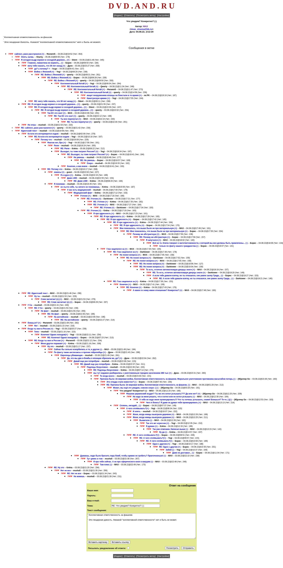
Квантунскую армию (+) (98, 98)
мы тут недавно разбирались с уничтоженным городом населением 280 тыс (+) (132, 373)
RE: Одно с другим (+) (169, 447)
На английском (61, 317)
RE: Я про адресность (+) (112, 216)
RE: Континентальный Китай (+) (82, 86)
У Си (30, 305)
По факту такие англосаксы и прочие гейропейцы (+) (80, 352)
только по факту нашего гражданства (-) (178, 246)
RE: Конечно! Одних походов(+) (62, 337)
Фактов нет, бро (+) (56, 142)
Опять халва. (28, 57)
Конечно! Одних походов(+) (54, 334)
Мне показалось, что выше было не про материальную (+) (148, 228)
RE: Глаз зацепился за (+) (125, 252)
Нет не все (65, 470)
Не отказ (32, 125)
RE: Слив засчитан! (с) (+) (59, 302)
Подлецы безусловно (97, 367)
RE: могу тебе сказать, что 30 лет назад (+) (55, 101)
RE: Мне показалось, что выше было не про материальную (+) (157, 231)
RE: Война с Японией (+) (53, 75)
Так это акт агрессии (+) (157, 423)
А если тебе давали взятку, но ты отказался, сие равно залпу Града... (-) (188, 275)
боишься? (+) (34, 323)
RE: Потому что (54, 169)
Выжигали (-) (145, 420)
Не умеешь (79, 157)
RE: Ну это (59, 467)
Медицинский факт (83, 193)
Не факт (45, 311)
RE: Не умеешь (87, 160)
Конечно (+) (125, 284)
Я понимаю (59, 184)
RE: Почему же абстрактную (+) (154, 237)
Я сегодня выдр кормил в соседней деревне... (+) (45, 60)
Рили (56, 145)
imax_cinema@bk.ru (141, 29)
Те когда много (107, 376)
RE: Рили (64, 148)
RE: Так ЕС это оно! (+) (65, 116)
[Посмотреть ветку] (145, 15)
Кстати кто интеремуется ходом (43, 134)
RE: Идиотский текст (38, 293)
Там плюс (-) (106, 464)
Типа (36, 332)
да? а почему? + (42, 69)
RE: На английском (69, 320)
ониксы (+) (59, 172)
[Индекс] (118, 15)
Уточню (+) (85, 196)
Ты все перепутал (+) (70, 119)
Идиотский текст (29, 131)
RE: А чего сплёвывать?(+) (146, 435)
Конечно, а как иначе (77, 166)
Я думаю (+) (151, 426)
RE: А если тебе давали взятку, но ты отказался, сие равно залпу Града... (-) (196, 278)
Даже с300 (72, 178)
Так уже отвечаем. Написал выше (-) (170, 429)
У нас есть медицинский (79, 190)
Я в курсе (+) (66, 175)
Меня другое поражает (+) (53, 343)
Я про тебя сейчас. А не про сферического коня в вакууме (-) (123, 462)
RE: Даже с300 (80, 181)
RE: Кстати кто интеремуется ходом (51, 137)
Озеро (90, 163)
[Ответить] (129, 15)
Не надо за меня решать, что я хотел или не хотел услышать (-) (164, 397)
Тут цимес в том (95, 459)
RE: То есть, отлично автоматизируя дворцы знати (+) (179, 272)
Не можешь (79, 476)
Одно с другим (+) (161, 444)
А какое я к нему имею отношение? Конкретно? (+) (157, 290)
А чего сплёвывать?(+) (137, 408)
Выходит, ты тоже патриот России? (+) (79, 151)
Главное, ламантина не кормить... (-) (45, 63)
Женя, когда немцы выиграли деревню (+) (153, 414)
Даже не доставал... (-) (183, 453)
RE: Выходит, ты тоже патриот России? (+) (88, 154)
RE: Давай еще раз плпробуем (95, 364)
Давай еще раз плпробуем (86, 361)
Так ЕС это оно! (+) (56, 113)
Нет (36, 326)
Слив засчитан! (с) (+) (51, 299)
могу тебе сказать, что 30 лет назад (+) (46, 66)
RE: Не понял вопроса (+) (138, 258)
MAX (145, 26)
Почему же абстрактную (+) (146, 234)
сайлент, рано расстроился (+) (29, 54)
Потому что (46, 140)
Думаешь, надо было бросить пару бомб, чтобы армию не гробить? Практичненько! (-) (123, 456)
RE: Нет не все (74, 473)
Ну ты (37, 296)
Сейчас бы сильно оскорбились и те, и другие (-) (78, 349)
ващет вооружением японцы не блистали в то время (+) (114, 95)
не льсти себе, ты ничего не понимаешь (80, 187)
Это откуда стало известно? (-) (121, 382)
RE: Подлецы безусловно (105, 370)
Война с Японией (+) (44, 72)
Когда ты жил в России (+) (40, 329)
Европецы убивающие (71, 355)
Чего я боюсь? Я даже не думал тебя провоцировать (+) (173, 402)
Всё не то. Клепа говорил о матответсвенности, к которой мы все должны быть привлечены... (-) (200, 243)
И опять (137, 411)
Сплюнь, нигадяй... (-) (130, 405)
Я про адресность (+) (103, 213)
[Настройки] (163, 15)
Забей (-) (170, 450)
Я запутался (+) (153, 240)
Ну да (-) (163, 432)
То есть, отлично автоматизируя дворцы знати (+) (170, 269)
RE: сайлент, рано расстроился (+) (38, 128)
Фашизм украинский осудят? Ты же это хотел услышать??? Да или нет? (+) (163, 394)
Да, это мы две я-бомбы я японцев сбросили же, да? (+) (94, 358)
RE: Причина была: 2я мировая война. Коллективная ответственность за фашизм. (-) (148, 385)
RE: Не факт (53, 314)
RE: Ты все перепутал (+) (79, 122)
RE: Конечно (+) (133, 287)
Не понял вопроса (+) (130, 255)
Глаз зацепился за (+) (116, 249)
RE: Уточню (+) (94, 199)
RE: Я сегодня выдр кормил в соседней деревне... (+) (54, 104)
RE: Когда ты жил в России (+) (49, 340)
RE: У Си (38, 308)
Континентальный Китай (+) (74, 83)
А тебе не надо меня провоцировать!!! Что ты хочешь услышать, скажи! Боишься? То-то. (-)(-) (185, 399)
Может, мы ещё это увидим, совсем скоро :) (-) (135, 388)
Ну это (50, 346)
